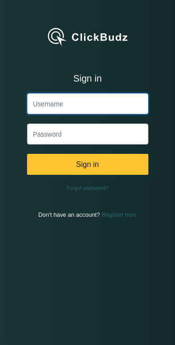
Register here (119, 215)
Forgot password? (88, 188)
